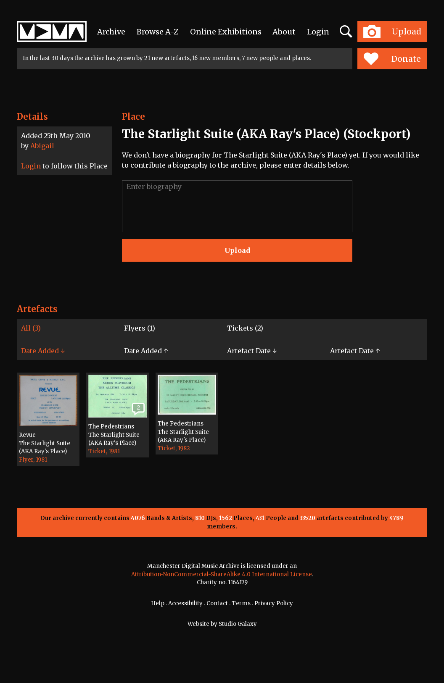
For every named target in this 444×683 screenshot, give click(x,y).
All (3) (31, 328)
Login (318, 32)
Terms (241, 603)
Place (133, 116)
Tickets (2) (245, 328)
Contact (217, 603)
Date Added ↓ (43, 351)
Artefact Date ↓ (252, 351)
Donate (392, 59)
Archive (111, 32)
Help (157, 603)
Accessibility (185, 603)
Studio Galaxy (238, 624)
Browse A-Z (158, 32)
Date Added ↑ (146, 351)
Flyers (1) (139, 328)
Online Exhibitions (226, 32)
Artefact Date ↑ (355, 351)
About (284, 32)
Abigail (42, 146)
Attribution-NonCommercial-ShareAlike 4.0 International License (221, 574)
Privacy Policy (273, 603)
